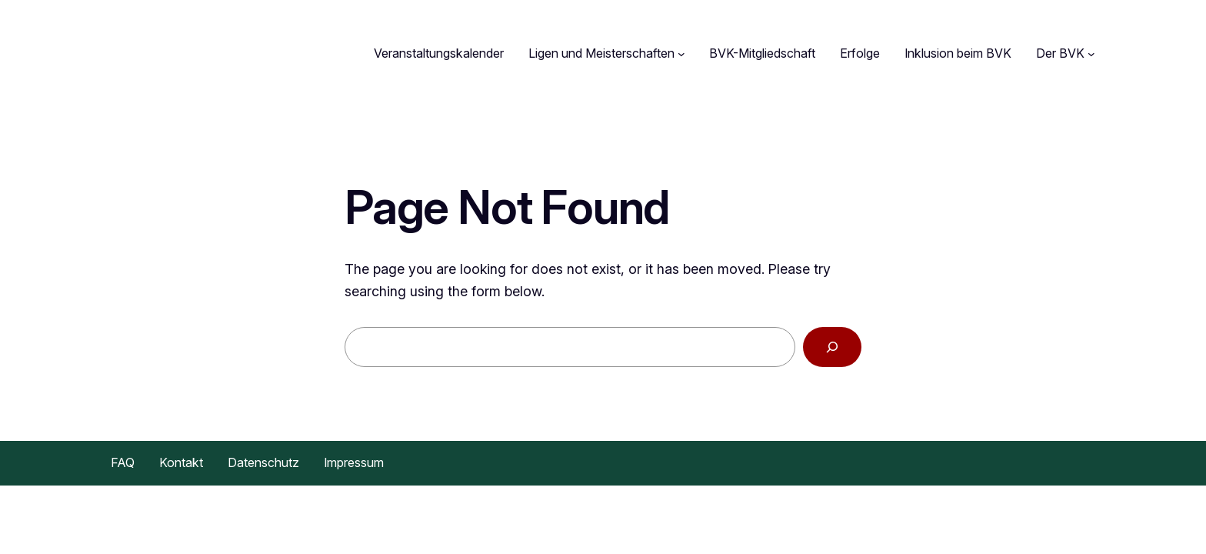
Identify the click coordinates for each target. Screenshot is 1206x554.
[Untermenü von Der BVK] (1091, 54)
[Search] (832, 348)
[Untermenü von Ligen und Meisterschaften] (681, 54)
